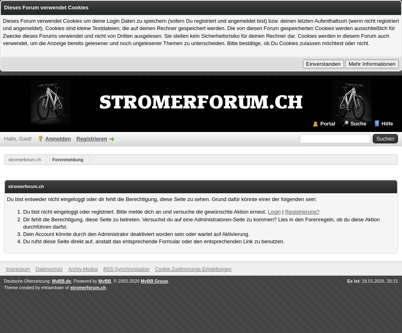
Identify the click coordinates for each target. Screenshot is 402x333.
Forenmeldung (67, 159)
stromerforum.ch (25, 159)
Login (274, 212)
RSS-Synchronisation (126, 269)
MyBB (104, 281)
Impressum (18, 269)
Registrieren (91, 139)
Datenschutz (49, 269)
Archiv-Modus (83, 269)
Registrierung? (302, 212)
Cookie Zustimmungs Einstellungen (193, 269)
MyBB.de (61, 281)
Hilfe (387, 124)
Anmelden (58, 139)
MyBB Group (154, 281)
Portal (327, 124)
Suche (358, 124)
